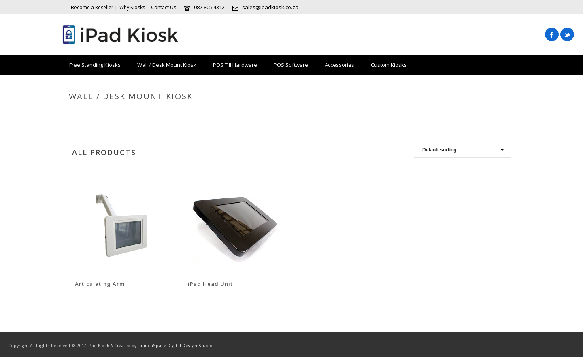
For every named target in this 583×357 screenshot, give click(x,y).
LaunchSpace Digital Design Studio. (176, 345)
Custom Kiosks (389, 64)
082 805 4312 (209, 7)
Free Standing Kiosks (95, 64)
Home (409, 113)
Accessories (339, 64)
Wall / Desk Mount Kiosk (166, 64)
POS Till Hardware (235, 64)
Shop (429, 113)
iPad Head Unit (210, 283)
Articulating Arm (100, 283)
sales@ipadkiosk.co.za (270, 7)
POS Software (291, 64)
